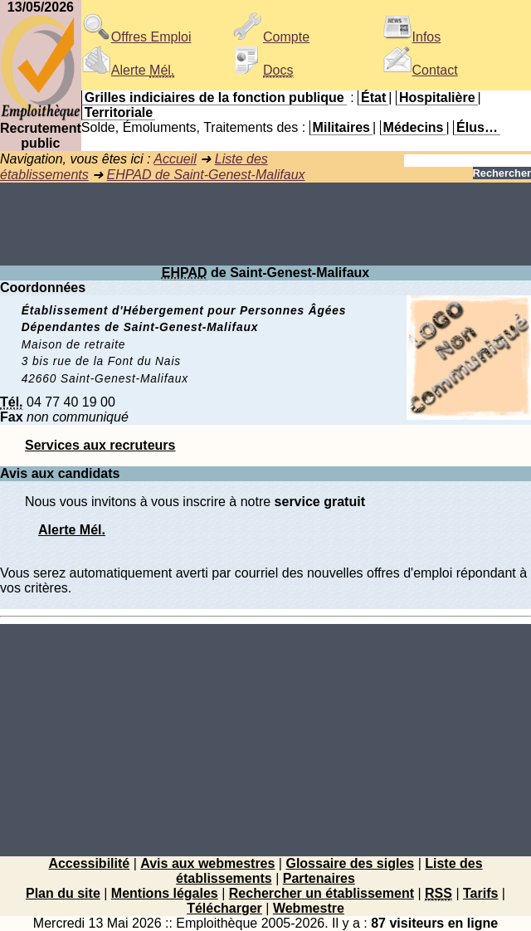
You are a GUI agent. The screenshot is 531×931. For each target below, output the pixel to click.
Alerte (127, 70)
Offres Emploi (136, 37)
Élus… (477, 127)
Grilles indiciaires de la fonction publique (214, 97)
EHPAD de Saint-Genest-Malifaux (206, 175)
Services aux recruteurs (100, 445)
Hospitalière (437, 97)
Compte (271, 37)
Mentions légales (164, 893)
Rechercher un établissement (321, 893)
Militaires (341, 127)
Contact (420, 70)
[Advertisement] (265, 224)
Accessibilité (88, 863)
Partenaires (319, 878)
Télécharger (224, 908)
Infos (411, 37)
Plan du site (63, 893)
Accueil (175, 159)
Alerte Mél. (71, 530)
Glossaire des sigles (349, 863)
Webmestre (308, 908)
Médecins (413, 127)
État (373, 97)
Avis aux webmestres (207, 863)
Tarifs (480, 893)
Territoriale (119, 112)
